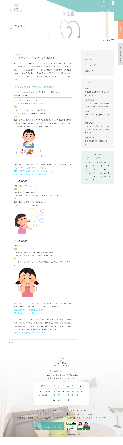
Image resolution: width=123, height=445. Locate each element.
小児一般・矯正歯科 (43, 425)
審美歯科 (70, 425)
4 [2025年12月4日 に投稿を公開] (97, 166)
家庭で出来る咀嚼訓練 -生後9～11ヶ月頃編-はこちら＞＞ (35, 171)
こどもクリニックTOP (55, 419)
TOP (99, 40)
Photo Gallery (87, 422)
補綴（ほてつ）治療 (97, 425)
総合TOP (41, 419)
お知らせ (63, 422)
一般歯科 (30, 425)
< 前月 (87, 158)
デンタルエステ (59, 425)
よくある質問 (108, 40)
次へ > (74, 342)
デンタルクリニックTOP (75, 419)
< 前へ (12, 342)
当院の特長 (45, 422)
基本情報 (55, 422)
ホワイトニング (81, 425)
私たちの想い (34, 422)
